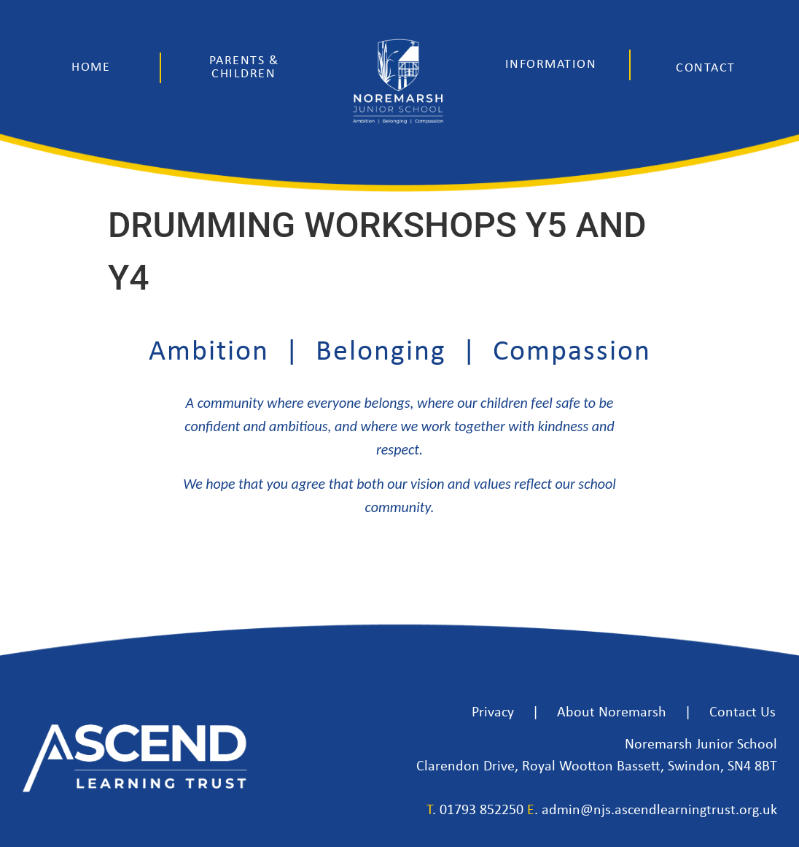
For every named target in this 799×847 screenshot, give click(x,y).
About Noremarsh (611, 712)
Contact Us (742, 712)
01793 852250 (481, 810)
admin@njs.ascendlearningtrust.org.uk (659, 810)
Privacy (493, 712)
